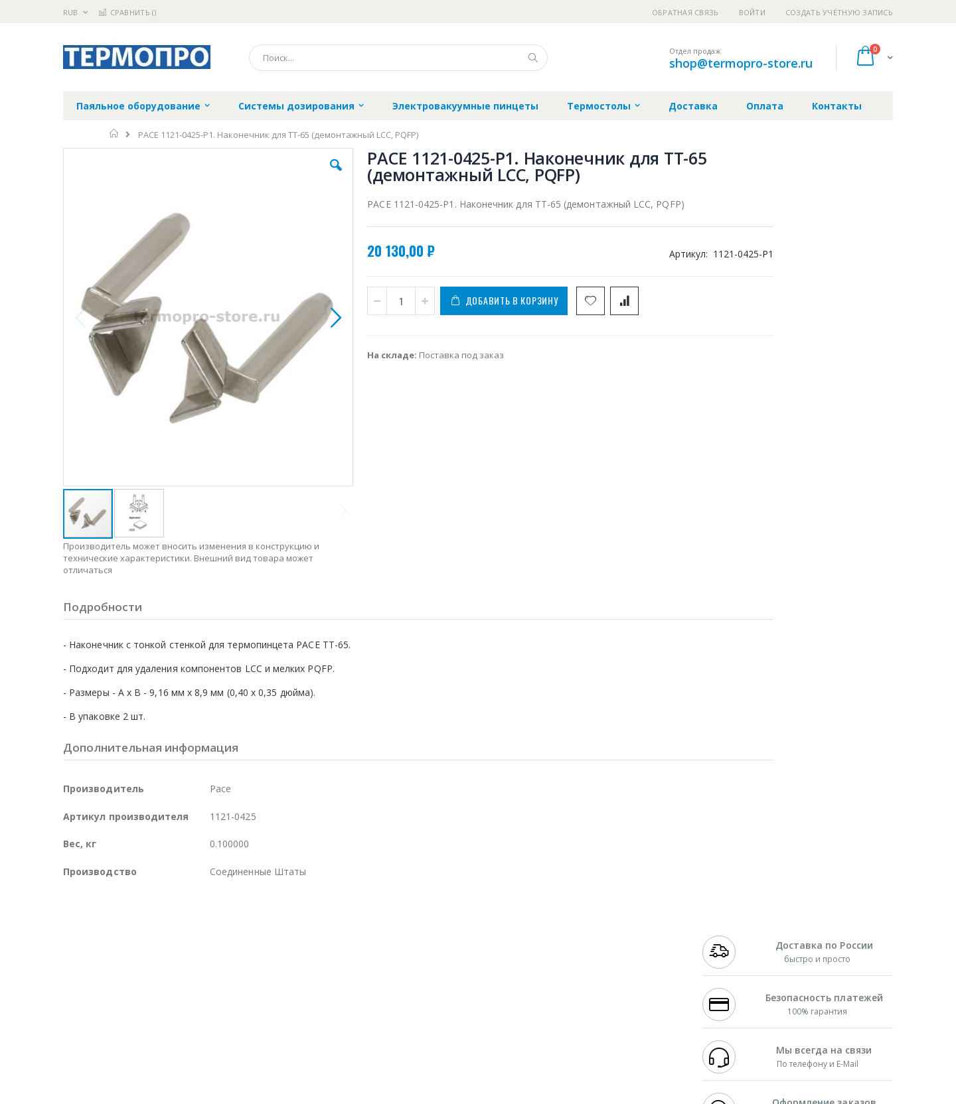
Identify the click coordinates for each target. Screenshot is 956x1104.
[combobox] (398, 57)
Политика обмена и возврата (410, 949)
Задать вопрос (378, 1014)
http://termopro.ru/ (279, 1094)
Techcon (176, 1014)
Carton (211, 989)
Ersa (111, 924)
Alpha (133, 963)
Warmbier (127, 1014)
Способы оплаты (594, 975)
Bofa (72, 937)
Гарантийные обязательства (409, 924)
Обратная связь (685, 12)
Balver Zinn (86, 963)
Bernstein (82, 1040)
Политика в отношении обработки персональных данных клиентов (421, 982)
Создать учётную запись (839, 12)
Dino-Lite (167, 989)
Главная (115, 133)
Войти (752, 12)
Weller (203, 924)
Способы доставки (598, 949)
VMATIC (221, 1014)
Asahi (206, 963)
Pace (167, 924)
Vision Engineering (100, 989)
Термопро (211, 937)
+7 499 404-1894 (731, 924)
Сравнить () (127, 12)
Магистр (262, 937)
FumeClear (116, 937)
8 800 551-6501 (735, 963)
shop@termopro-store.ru (741, 63)
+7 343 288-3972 (731, 949)
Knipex (129, 1040)
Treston (78, 1014)
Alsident (244, 924)
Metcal (164, 937)
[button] (300, 175)
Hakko (76, 924)
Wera (166, 1040)
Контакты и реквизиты (608, 924)
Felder (170, 963)
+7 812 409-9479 (731, 937)
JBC (138, 924)
